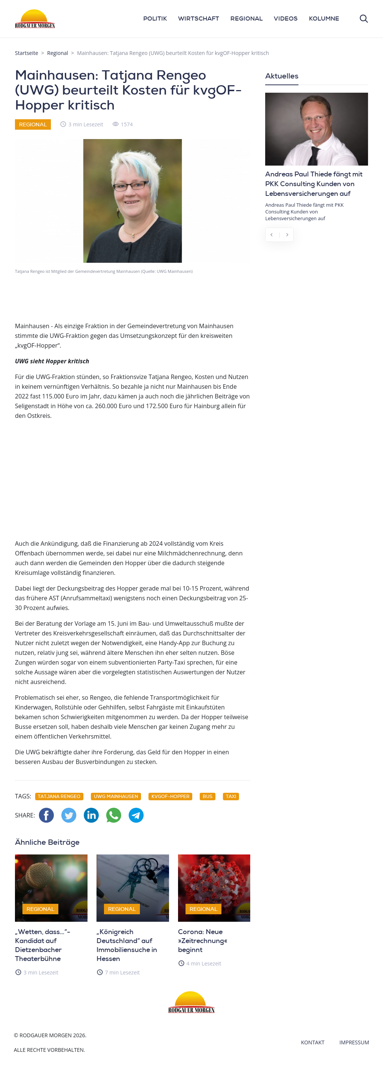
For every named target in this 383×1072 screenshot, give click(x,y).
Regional (57, 52)
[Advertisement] (132, 478)
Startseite (26, 52)
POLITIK (155, 18)
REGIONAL (246, 18)
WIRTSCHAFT (198, 18)
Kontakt (313, 1042)
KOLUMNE (324, 18)
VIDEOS (286, 18)
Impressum (355, 1042)
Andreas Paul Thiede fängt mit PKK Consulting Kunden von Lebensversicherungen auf (313, 184)
